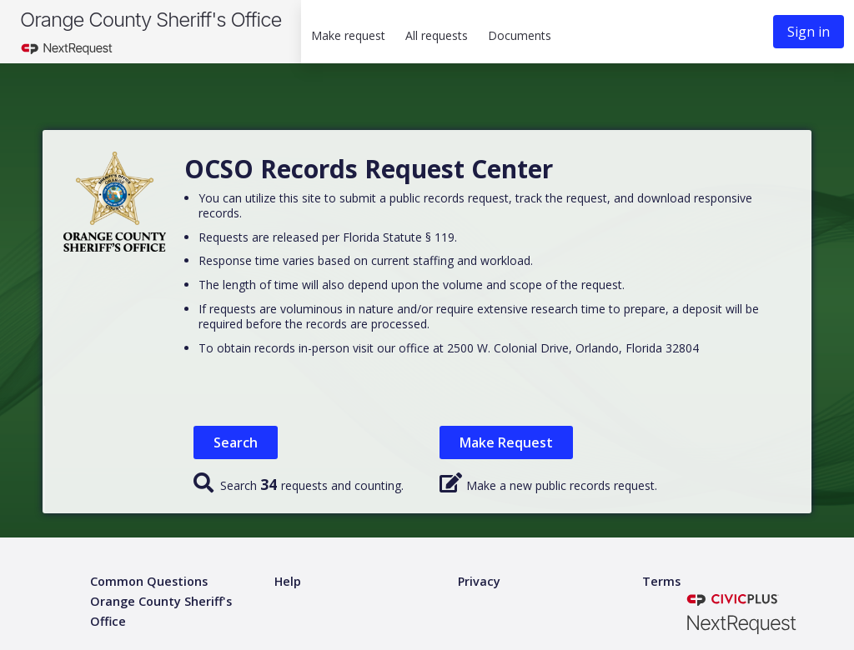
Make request (348, 35)
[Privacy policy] (479, 582)
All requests (436, 35)
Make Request (506, 442)
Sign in (808, 31)
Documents (519, 35)
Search (236, 442)
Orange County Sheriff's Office (150, 20)
